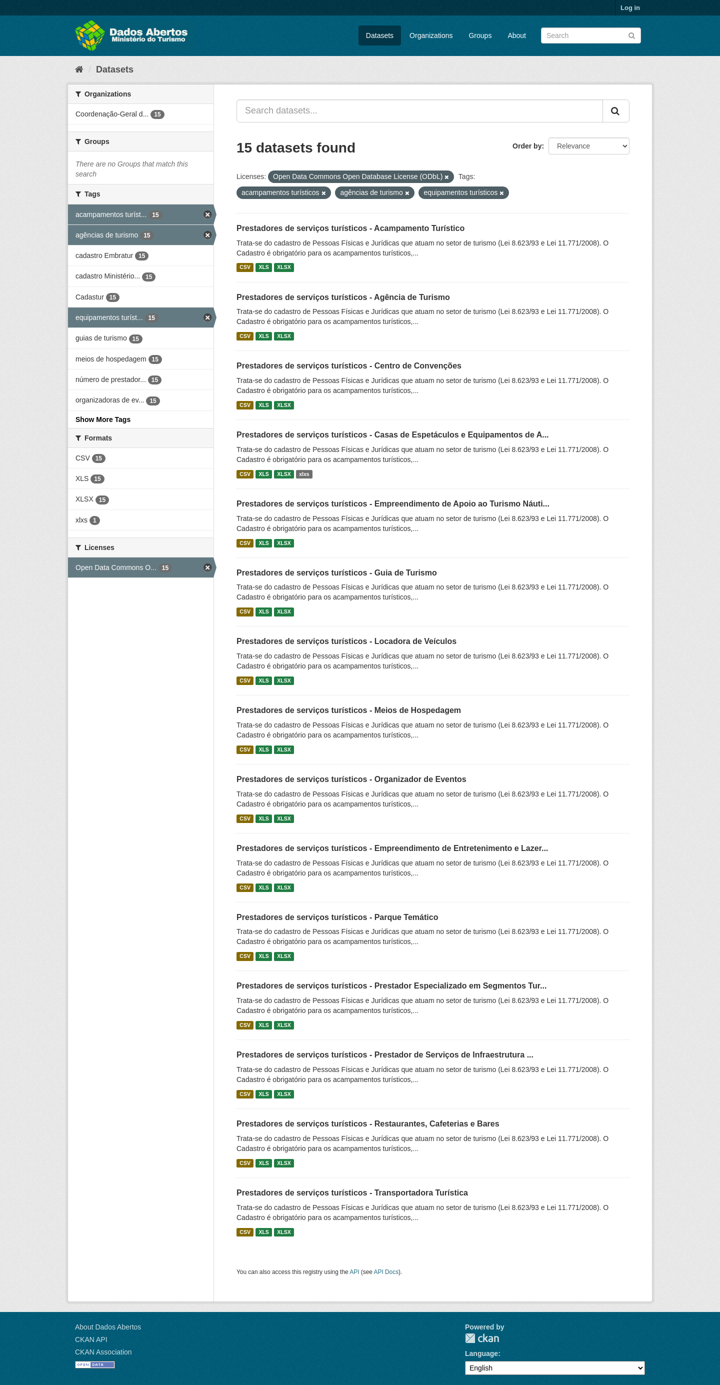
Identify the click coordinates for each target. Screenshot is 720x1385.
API (354, 1272)
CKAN (482, 1338)
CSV (245, 267)
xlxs (304, 474)
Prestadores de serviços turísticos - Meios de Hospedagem (348, 710)
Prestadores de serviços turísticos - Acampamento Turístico (350, 228)
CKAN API (91, 1340)
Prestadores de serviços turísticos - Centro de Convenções (349, 366)
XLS (263, 267)
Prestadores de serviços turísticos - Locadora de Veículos (346, 641)
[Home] (79, 69)
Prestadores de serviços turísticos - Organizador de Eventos (351, 779)
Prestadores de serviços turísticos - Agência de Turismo (343, 297)
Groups (480, 36)
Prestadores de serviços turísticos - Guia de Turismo (336, 572)
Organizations (431, 36)
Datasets (380, 36)
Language (481, 1354)
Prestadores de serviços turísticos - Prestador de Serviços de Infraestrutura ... (385, 1054)
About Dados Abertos (108, 1327)
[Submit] (632, 34)
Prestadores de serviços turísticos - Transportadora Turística (352, 1192)
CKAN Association (103, 1352)
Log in (630, 8)
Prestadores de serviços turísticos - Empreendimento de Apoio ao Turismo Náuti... (393, 504)
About (517, 36)
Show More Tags (103, 420)
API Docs (386, 1272)
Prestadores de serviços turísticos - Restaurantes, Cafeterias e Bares (368, 1124)
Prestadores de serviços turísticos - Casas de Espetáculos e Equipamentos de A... (392, 434)
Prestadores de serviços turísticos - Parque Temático (337, 917)
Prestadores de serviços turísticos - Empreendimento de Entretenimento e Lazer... (392, 848)
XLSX (283, 267)
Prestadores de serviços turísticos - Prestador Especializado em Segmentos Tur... (391, 986)
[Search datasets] (591, 36)
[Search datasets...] (419, 111)
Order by (527, 146)
